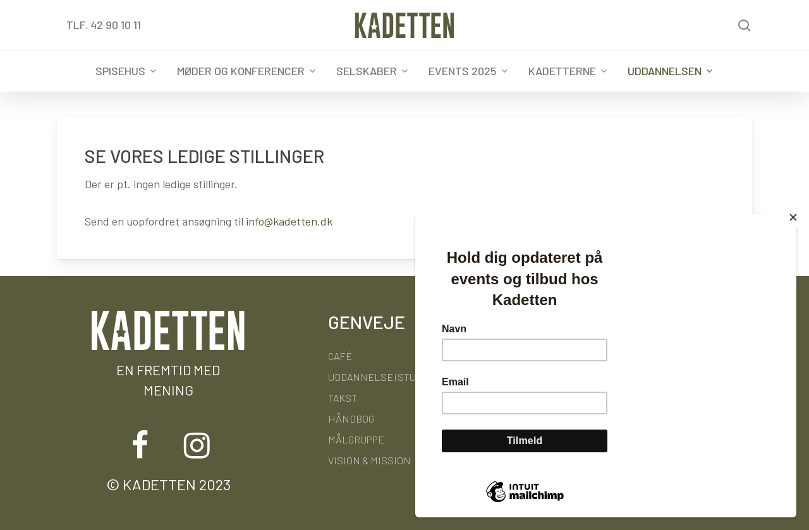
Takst (342, 398)
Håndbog (351, 419)
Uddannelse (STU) (373, 377)
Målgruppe (356, 439)
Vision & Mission (369, 460)
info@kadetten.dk (289, 221)
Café (340, 356)
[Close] (793, 217)
